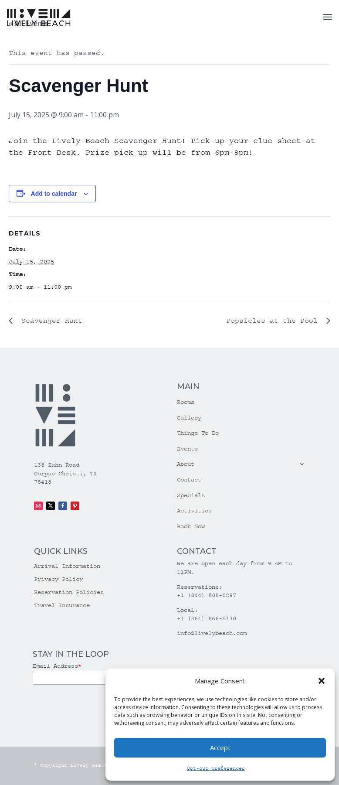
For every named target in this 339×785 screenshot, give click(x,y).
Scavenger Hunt (49, 320)
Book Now (191, 526)
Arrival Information (67, 566)
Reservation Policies (69, 592)
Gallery (189, 417)
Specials (191, 495)
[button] (321, 680)
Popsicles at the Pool (274, 320)
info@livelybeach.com (212, 633)
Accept (220, 747)
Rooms (185, 402)
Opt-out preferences (216, 768)
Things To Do (198, 433)
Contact (189, 479)
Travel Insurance (62, 605)
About (185, 464)
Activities (194, 510)
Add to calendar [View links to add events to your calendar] (54, 193)
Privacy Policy (58, 579)
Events (187, 448)
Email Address (57, 665)
